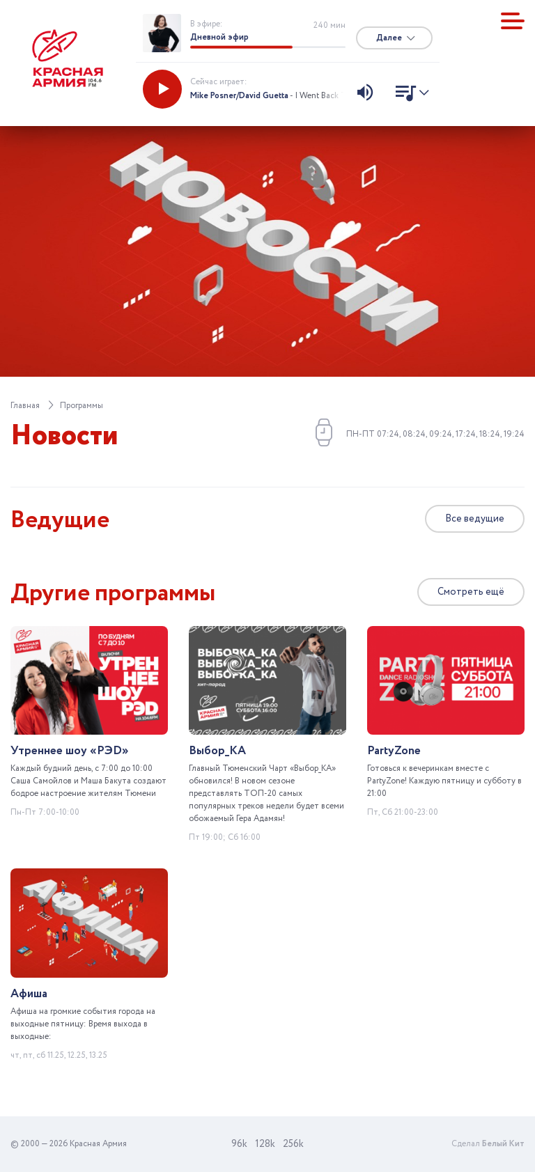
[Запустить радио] (162, 89)
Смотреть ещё (470, 592)
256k (293, 1144)
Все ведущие (474, 519)
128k (265, 1144)
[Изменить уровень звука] (365, 94)
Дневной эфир (219, 37)
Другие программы (113, 593)
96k (239, 1144)
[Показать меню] (512, 21)
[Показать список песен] (408, 94)
